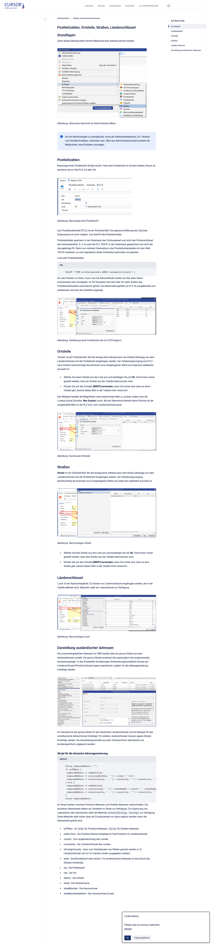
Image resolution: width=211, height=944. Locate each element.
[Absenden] (168, 6)
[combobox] (185, 6)
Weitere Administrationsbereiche (86, 18)
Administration (63, 18)
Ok (127, 938)
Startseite (89, 6)
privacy (128, 928)
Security (101, 6)
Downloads (130, 6)
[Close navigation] (45, 19)
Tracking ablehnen (141, 938)
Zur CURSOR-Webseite (148, 6)
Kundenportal (115, 6)
